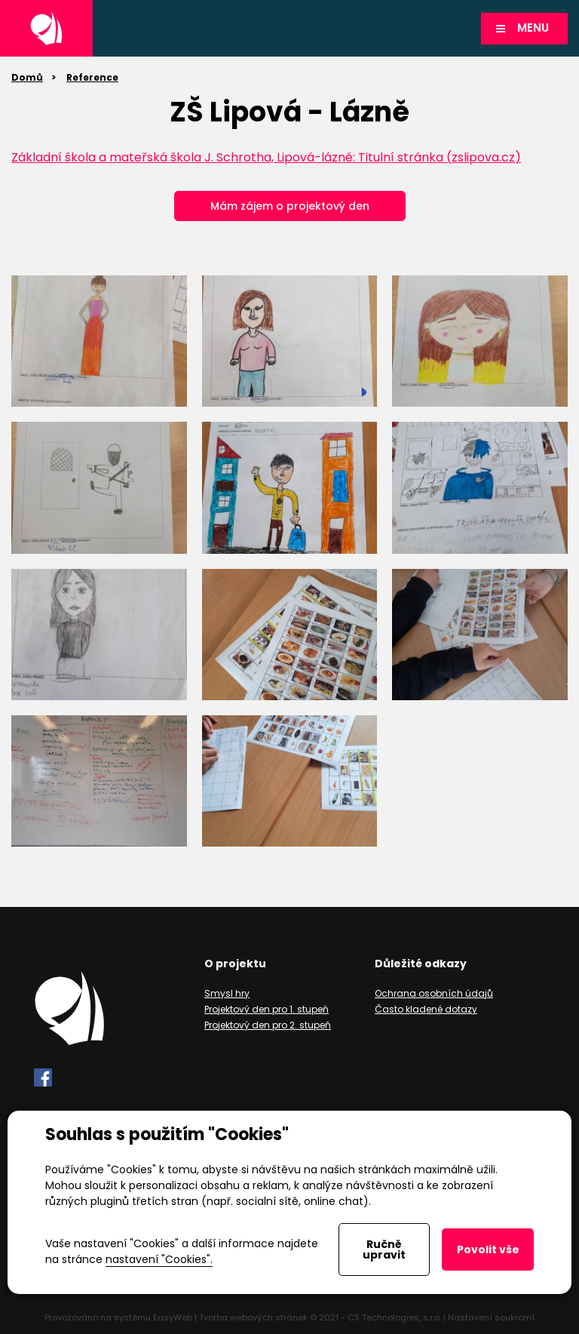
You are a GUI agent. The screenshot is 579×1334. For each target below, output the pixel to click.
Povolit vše (488, 1249)
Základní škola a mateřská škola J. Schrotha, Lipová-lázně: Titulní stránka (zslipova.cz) (266, 157)
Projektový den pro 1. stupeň (266, 1009)
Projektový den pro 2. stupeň (267, 1025)
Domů (27, 77)
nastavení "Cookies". (159, 1259)
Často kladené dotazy (426, 1009)
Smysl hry (227, 993)
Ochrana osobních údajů (434, 993)
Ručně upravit (384, 1249)
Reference (92, 77)
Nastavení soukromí (491, 1317)
